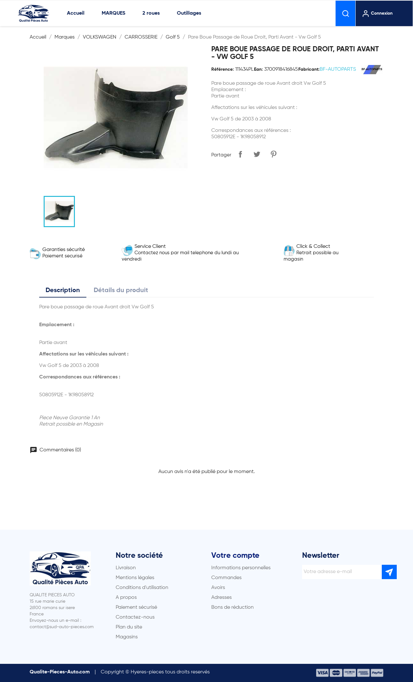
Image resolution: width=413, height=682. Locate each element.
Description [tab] (63, 290)
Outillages (189, 13)
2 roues (151, 13)
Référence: (222, 69)
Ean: (258, 69)
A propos (126, 597)
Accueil (75, 13)
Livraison (126, 568)
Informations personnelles (241, 568)
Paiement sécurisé (136, 607)
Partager (240, 154)
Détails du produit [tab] (121, 290)
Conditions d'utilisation (142, 587)
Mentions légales (135, 577)
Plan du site (129, 627)
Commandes (226, 577)
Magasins (127, 637)
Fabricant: (309, 69)
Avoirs (218, 587)
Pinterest (273, 154)
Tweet (256, 154)
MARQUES (113, 13)
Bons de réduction (232, 607)
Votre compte (235, 555)
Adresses (221, 597)
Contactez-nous (135, 617)
